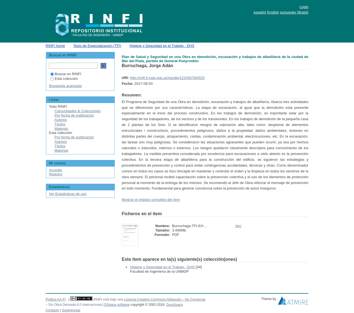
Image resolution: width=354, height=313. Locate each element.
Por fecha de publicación (74, 115)
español (260, 12)
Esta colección (64, 79)
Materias (61, 129)
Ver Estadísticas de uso (68, 194)
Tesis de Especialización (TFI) (97, 46)
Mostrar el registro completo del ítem (151, 200)
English (273, 12)
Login (304, 7)
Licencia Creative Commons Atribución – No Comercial (164, 299)
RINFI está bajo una (108, 299)
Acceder (55, 170)
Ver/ (238, 226)
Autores (60, 120)
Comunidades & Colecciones (77, 111)
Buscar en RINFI (65, 74)
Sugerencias (71, 310)
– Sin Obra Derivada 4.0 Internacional (73, 305)
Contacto (52, 310)
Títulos (59, 124)
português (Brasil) (294, 12)
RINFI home (55, 46)
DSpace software (117, 305)
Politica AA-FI (56, 299)
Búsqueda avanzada (65, 86)
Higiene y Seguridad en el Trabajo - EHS (161, 46)
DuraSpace (174, 305)
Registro (55, 174)
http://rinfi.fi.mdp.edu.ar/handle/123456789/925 (167, 78)
